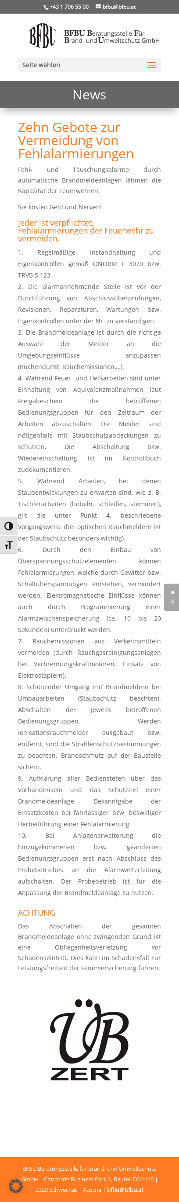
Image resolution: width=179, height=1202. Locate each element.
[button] (16, 1186)
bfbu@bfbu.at (125, 1190)
